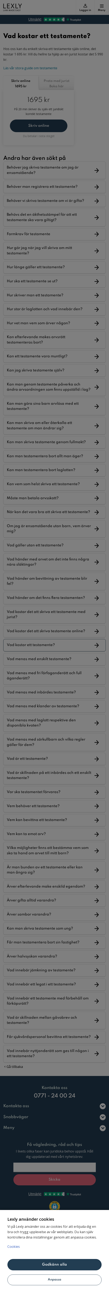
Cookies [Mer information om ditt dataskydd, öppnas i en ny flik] (13, 1246)
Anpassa (54, 1279)
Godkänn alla (54, 1264)
